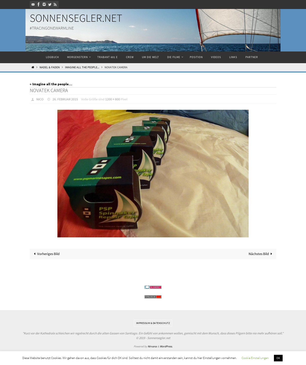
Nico (40, 99)
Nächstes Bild (261, 253)
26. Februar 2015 (65, 99)
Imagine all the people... (82, 67)
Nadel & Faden (50, 67)
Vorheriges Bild (46, 253)
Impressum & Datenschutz (153, 323)
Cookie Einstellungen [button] (255, 358)
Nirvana (152, 346)
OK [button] (278, 358)
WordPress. (166, 346)
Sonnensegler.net (76, 18)
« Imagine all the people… (51, 84)
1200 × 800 (112, 99)
